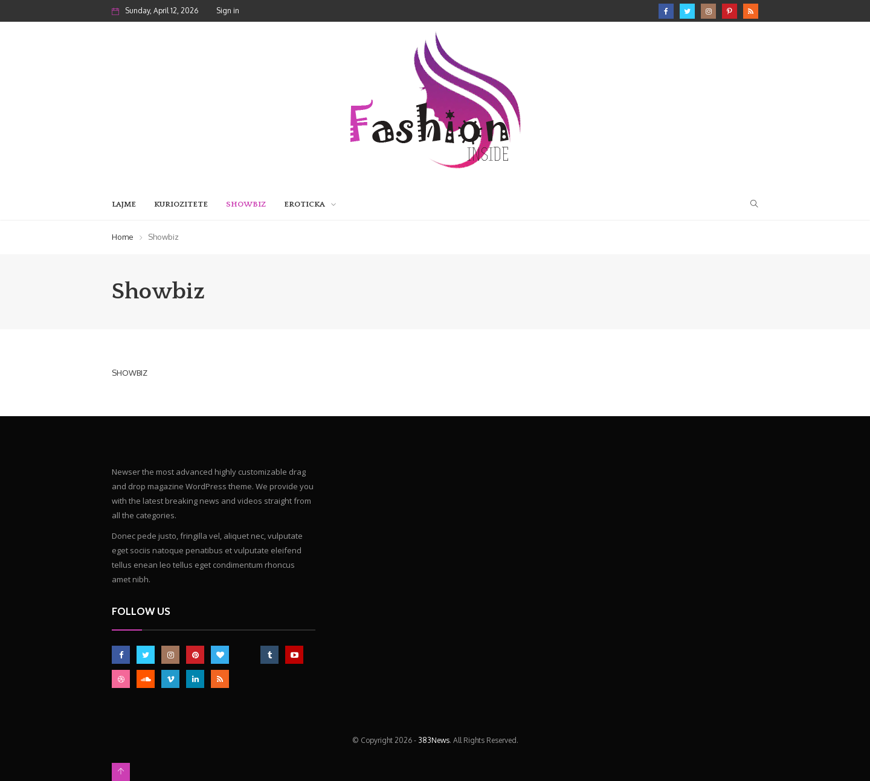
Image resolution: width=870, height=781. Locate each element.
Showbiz (246, 204)
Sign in (227, 10)
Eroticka (304, 204)
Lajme (124, 204)
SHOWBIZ (129, 373)
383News (434, 740)
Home (123, 237)
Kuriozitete (181, 204)
